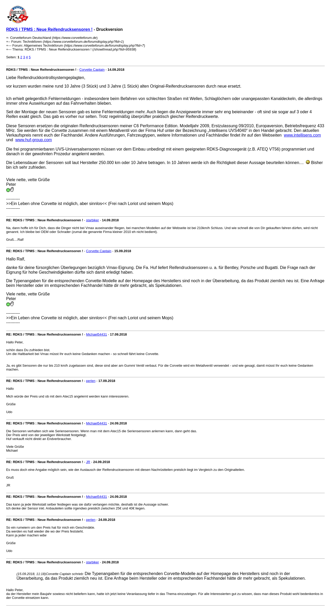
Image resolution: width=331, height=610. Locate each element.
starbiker (92, 220)
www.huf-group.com (33, 140)
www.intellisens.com (302, 135)
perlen (90, 381)
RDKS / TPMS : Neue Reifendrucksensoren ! (49, 29)
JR (88, 462)
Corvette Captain (92, 70)
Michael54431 (96, 334)
